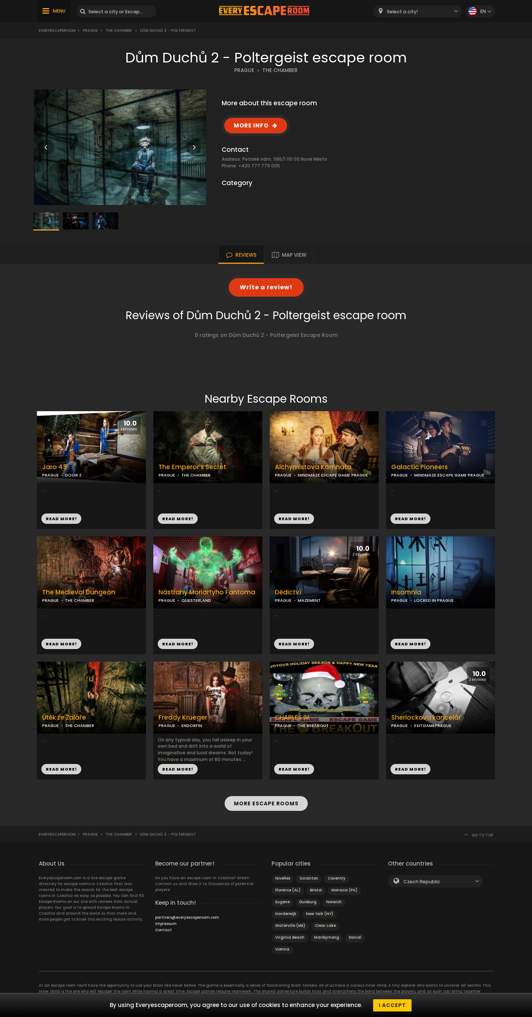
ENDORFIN (191, 725)
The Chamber (119, 30)
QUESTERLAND (196, 600)
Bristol (316, 890)
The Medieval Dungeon (78, 592)
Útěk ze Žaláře (64, 717)
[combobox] (417, 11)
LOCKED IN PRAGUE (434, 600)
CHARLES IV (292, 717)
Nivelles (282, 878)
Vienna (282, 949)
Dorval (355, 937)
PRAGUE (244, 70)
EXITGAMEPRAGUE (432, 725)
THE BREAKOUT (313, 725)
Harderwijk (285, 913)
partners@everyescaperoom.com (187, 917)
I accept (392, 1005)
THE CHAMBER (280, 70)
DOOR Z (73, 475)
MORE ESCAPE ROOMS (266, 803)
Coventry (336, 878)
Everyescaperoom (57, 30)
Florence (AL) (287, 890)
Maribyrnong (326, 937)
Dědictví (288, 592)
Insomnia (406, 592)
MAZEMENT (309, 600)
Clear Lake (325, 925)
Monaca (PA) (344, 890)
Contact (163, 929)
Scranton (309, 878)
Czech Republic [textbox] (421, 881)
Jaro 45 (54, 467)
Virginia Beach (289, 937)
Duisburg (308, 901)
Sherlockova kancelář (426, 717)
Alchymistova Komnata (313, 467)
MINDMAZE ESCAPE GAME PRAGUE (333, 475)
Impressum (166, 923)
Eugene (282, 901)
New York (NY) (319, 913)
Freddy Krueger (182, 717)
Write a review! (266, 287)
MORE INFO (251, 125)
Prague (90, 30)
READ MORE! (61, 519)
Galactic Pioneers (419, 467)
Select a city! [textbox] (402, 11)
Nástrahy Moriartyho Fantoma (206, 592)
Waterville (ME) (290, 925)
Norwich (334, 901)
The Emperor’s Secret (192, 467)
